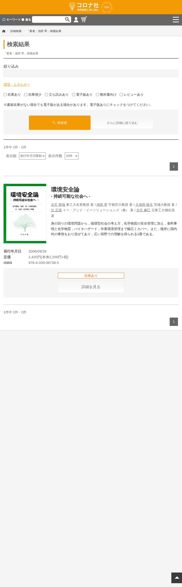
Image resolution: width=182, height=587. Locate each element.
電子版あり (82, 94)
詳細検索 (16, 30)
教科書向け (106, 94)
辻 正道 (56, 209)
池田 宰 (101, 204)
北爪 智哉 (58, 204)
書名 (26, 19)
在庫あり (12, 94)
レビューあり (132, 94)
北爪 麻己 (143, 209)
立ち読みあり (57, 94)
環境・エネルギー (17, 84)
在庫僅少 (32, 94)
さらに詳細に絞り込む (122, 122)
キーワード (11, 19)
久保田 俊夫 (144, 204)
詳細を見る (91, 286)
